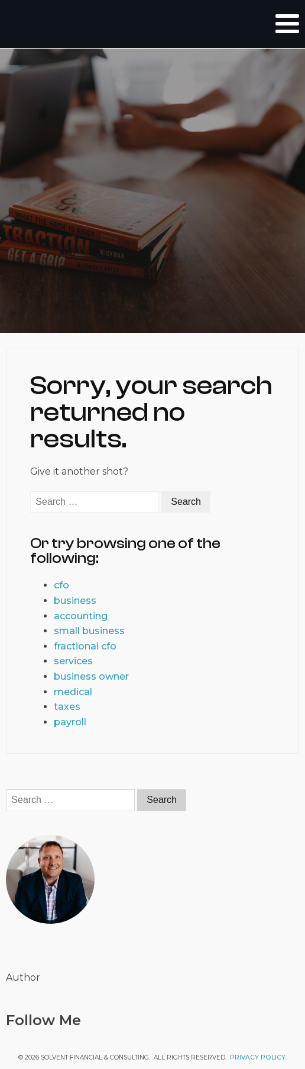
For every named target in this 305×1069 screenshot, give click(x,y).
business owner (91, 676)
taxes (67, 706)
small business (89, 630)
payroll (70, 722)
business (75, 600)
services (73, 661)
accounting (81, 616)
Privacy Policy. (258, 1057)
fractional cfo (85, 646)
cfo (61, 585)
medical (73, 691)
